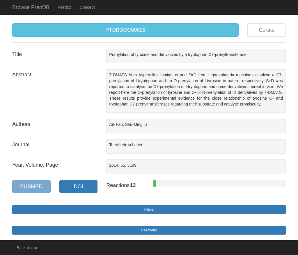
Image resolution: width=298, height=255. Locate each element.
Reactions (149, 230)
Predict (64, 7)
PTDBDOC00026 (125, 30)
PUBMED (31, 186)
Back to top (27, 247)
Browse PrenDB (30, 7)
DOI (78, 186)
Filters (149, 209)
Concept (87, 7)
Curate (266, 30)
